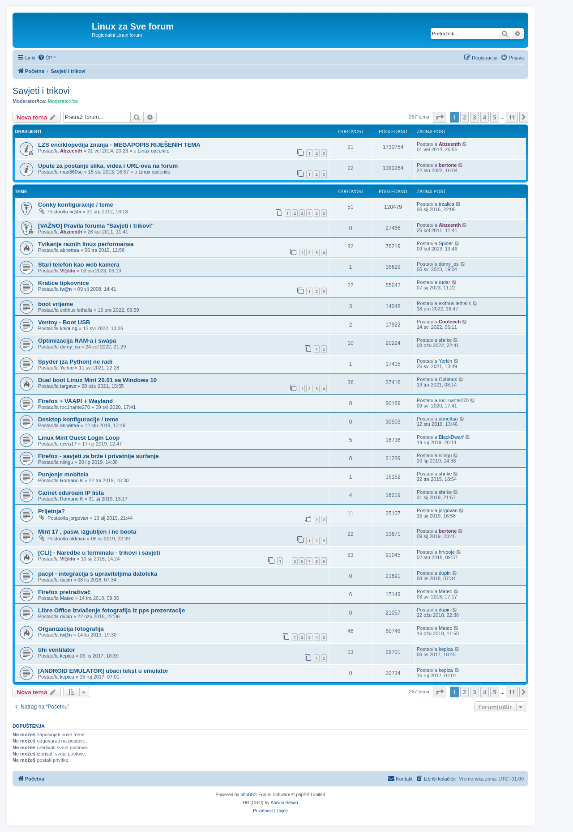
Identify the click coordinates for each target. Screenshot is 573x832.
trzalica (446, 204)
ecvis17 (68, 443)
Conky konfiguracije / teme (75, 204)
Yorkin (66, 367)
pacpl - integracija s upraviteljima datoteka (97, 573)
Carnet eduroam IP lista (71, 492)
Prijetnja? (51, 511)
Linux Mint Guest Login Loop (79, 437)
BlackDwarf (451, 437)
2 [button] (464, 117)
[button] (439, 117)
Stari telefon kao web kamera (79, 264)
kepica (67, 655)
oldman (77, 538)
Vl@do (68, 270)
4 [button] (484, 117)
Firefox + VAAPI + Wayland (75, 401)
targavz (68, 386)
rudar (444, 282)
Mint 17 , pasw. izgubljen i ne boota (87, 531)
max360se (71, 171)
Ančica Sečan (284, 802)
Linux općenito (154, 150)
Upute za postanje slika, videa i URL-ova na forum (108, 165)
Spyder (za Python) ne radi (75, 361)
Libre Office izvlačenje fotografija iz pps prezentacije (111, 610)
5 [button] (494, 117)
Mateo (67, 598)
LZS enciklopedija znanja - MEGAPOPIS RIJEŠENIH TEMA (119, 144)
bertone (448, 165)
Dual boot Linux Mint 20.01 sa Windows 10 (97, 380)
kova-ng (68, 328)
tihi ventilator (56, 649)
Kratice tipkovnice (63, 283)
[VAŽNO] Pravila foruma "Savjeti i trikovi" (96, 225)
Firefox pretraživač (64, 592)
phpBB (247, 794)
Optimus (448, 379)
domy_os (449, 264)
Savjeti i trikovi (41, 91)
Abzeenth (71, 150)
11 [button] (512, 117)
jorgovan (78, 518)
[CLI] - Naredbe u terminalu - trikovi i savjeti (99, 552)
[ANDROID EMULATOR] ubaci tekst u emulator (103, 670)
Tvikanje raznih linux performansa (85, 244)
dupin (66, 579)
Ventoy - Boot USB (64, 322)
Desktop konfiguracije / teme (78, 419)
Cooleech (450, 321)
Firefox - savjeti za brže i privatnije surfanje (98, 456)
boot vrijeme (55, 304)
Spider (446, 243)
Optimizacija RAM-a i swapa (77, 340)
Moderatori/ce (63, 101)
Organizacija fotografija (71, 628)
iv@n (75, 211)
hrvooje (447, 552)
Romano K (71, 480)
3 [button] (474, 117)
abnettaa (69, 250)
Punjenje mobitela (63, 474)
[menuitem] (47, 57)
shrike (445, 340)
